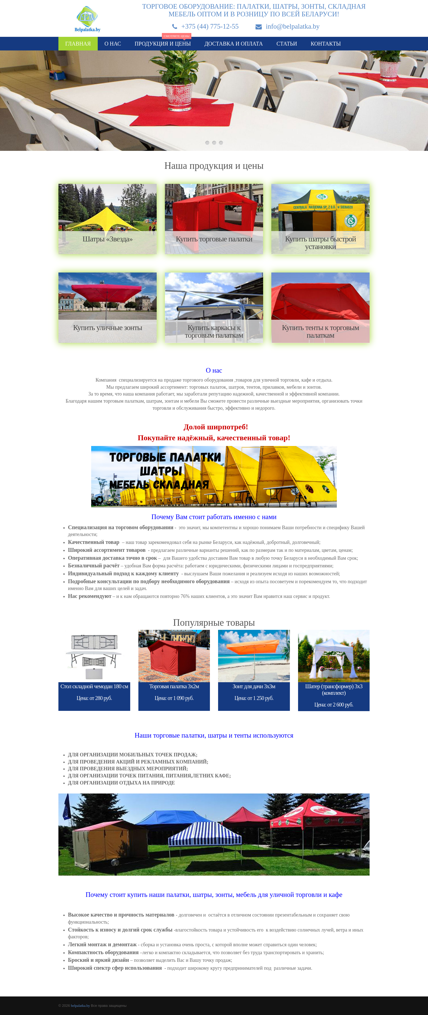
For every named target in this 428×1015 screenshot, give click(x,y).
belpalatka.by (80, 1006)
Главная (78, 44)
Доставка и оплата (233, 44)
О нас (113, 44)
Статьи (287, 44)
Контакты (326, 44)
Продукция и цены (163, 42)
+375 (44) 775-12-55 (210, 26)
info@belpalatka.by (293, 26)
